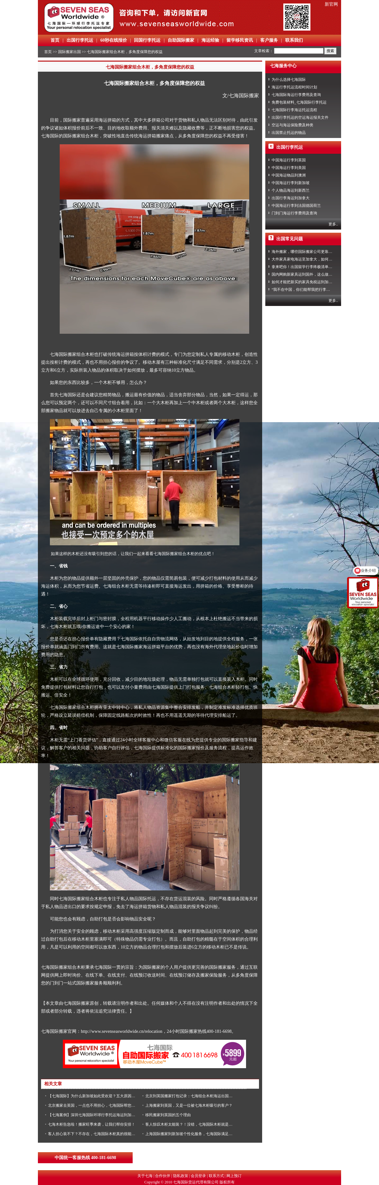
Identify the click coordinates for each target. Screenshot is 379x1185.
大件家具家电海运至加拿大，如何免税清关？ (309, 259)
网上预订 (234, 1176)
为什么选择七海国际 (289, 79)
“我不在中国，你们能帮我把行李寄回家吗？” (309, 289)
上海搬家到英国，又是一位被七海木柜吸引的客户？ (188, 1105)
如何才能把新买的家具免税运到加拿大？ (306, 282)
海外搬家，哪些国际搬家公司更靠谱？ (304, 251)
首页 (55, 40)
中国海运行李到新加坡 (291, 183)
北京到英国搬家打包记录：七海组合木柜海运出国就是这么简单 (198, 1096)
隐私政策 (180, 1176)
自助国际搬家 (181, 40)
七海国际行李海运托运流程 (294, 110)
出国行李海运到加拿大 (291, 198)
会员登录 (198, 1176)
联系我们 (294, 40)
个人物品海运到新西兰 (291, 190)
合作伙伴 (162, 1176)
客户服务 (269, 40)
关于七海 (145, 1176)
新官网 (331, 4)
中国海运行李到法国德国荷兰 (296, 205)
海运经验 (210, 40)
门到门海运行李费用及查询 (294, 213)
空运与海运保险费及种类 (292, 125)
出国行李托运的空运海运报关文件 (300, 117)
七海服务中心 (283, 65)
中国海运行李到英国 (289, 160)
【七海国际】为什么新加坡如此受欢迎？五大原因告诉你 (95, 1096)
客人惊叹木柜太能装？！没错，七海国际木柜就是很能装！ (194, 1124)
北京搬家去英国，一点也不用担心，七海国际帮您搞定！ (95, 1105)
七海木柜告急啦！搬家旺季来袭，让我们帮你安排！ (91, 1124)
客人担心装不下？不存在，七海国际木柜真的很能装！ (93, 1134)
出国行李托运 (80, 40)
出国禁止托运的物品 (289, 132)
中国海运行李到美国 (289, 167)
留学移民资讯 (239, 40)
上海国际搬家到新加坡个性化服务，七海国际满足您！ (190, 1134)
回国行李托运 (147, 40)
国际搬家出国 (69, 52)
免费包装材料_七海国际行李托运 (299, 102)
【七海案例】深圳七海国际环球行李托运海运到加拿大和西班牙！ (103, 1115)
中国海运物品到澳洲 (289, 175)
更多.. (333, 224)
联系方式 (216, 1176)
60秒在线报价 (113, 40)
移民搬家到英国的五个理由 (168, 1115)
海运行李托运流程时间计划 (294, 87)
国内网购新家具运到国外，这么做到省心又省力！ (313, 274)
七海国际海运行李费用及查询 (296, 95)
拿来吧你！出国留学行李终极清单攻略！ (306, 267)
